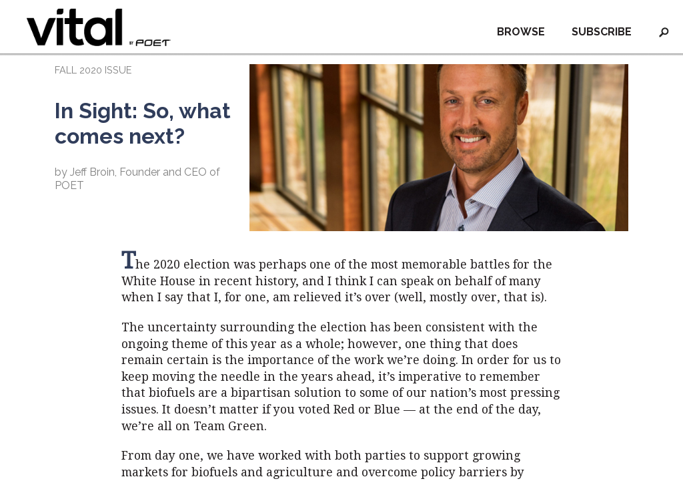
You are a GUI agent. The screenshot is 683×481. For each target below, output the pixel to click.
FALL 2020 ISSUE (93, 69)
